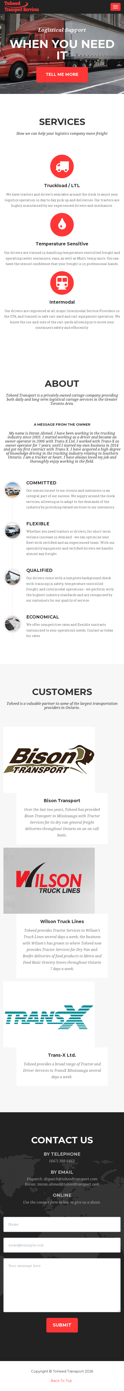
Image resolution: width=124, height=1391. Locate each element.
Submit (62, 1325)
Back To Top (61, 1380)
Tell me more (62, 74)
